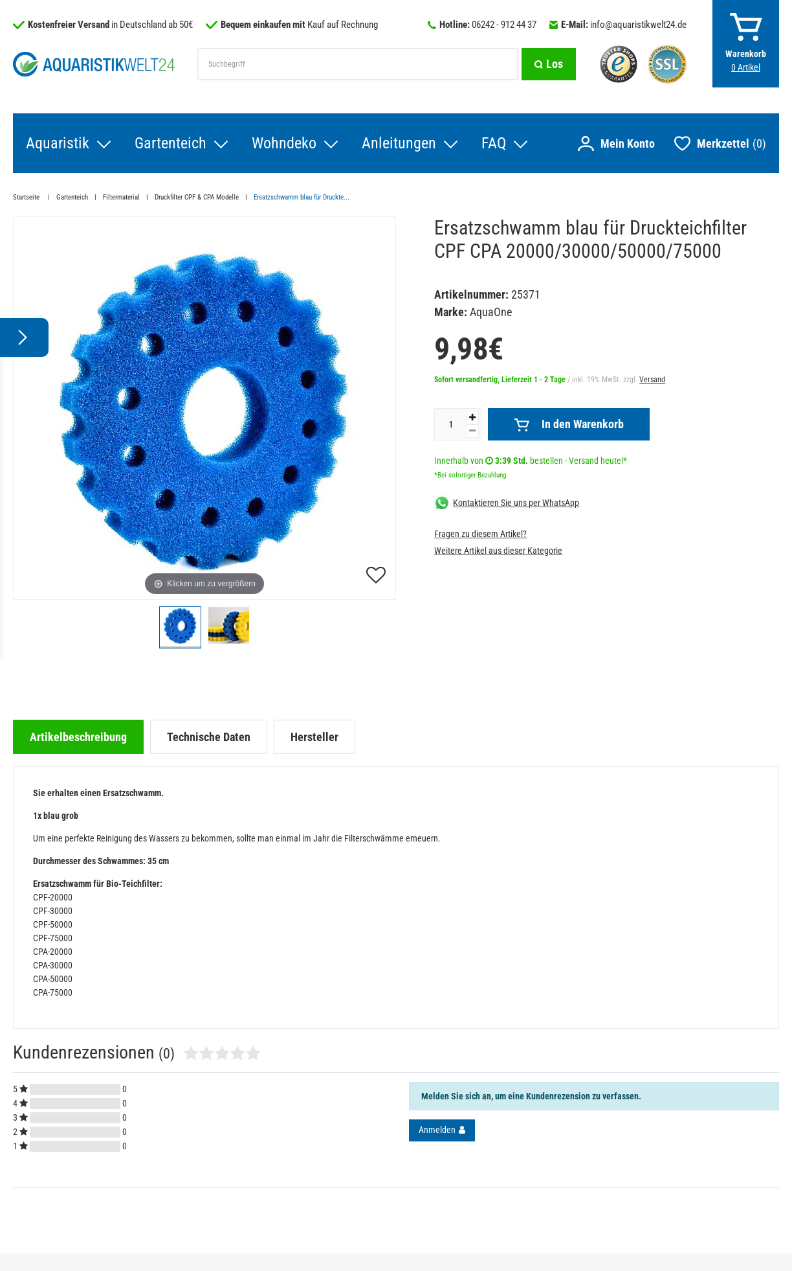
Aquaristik (57, 143)
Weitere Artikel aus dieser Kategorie (498, 550)
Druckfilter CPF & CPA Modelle (197, 197)
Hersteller (314, 737)
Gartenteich (170, 143)
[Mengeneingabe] (450, 424)
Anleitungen (399, 143)
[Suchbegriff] (357, 64)
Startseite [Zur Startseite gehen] (27, 197)
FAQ (493, 143)
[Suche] (549, 64)
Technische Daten (208, 737)
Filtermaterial (121, 197)
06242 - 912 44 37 (504, 24)
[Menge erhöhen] (472, 417)
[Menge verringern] (472, 431)
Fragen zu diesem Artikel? (480, 534)
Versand (652, 379)
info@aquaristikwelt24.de (638, 24)
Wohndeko (284, 143)
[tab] (78, 737)
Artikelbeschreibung (78, 737)
